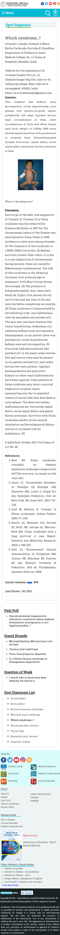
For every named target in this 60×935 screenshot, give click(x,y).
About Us (5, 793)
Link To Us (6, 800)
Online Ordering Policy (40, 794)
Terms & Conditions (10, 803)
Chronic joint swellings (23, 649)
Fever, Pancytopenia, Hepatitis (27, 653)
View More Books (10, 885)
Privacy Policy (7, 807)
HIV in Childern (8, 819)
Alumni (4, 797)
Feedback (34, 800)
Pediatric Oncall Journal (12, 826)
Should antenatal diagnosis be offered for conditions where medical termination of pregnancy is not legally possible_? (31, 620)
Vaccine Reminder (9, 823)
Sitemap (34, 797)
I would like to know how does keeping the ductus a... (27, 679)
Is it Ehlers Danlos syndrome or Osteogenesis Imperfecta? (28, 660)
